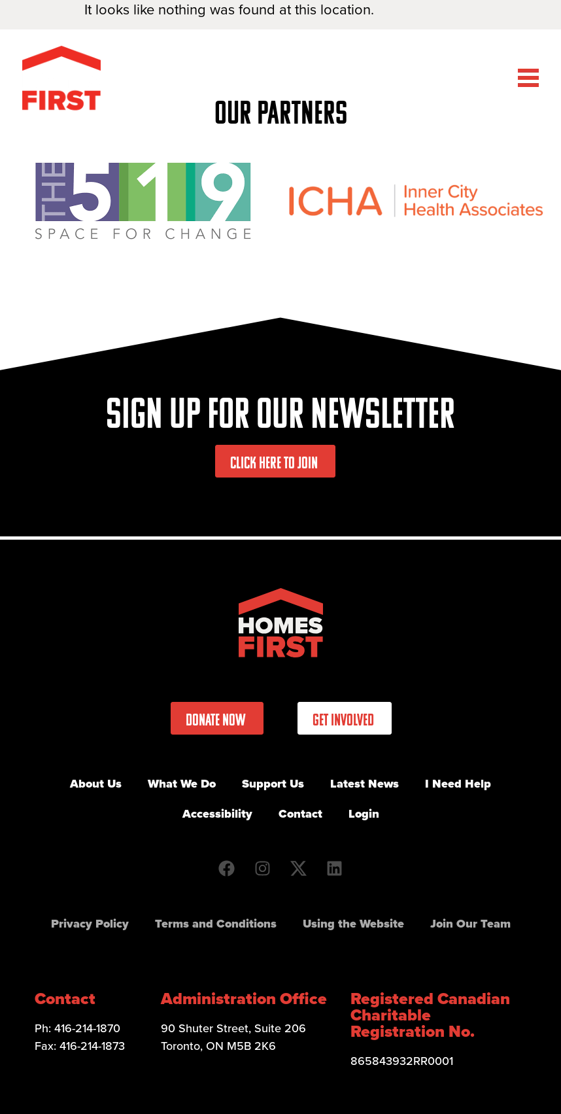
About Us (96, 783)
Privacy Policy (90, 923)
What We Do (182, 783)
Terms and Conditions (216, 923)
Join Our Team (470, 923)
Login (363, 813)
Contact (300, 813)
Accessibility (217, 813)
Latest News (364, 783)
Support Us (273, 783)
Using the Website (353, 923)
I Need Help (458, 783)
